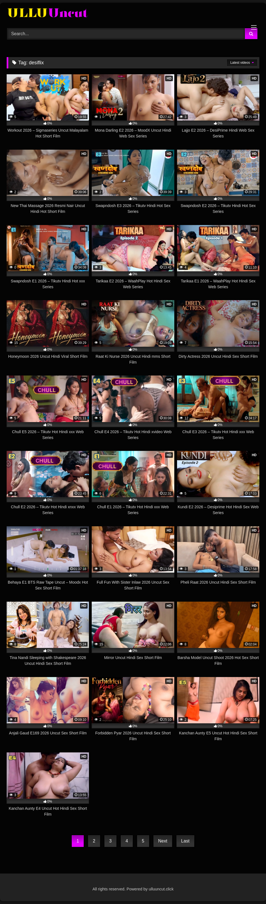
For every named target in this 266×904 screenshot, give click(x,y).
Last (185, 841)
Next (162, 841)
